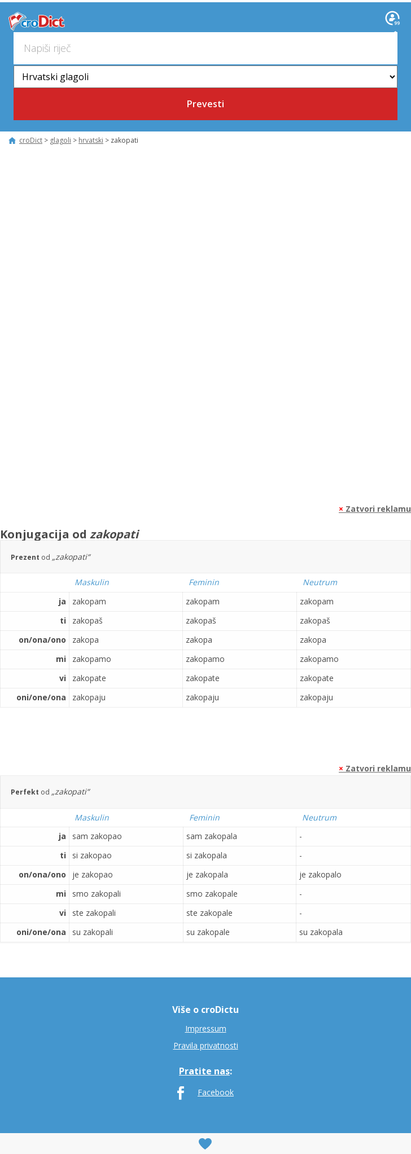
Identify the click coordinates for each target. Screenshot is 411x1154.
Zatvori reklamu (375, 508)
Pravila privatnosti (205, 1045)
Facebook (216, 1092)
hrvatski (90, 140)
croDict (35, 21)
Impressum (205, 1028)
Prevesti (205, 104)
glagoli (60, 140)
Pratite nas (204, 1071)
